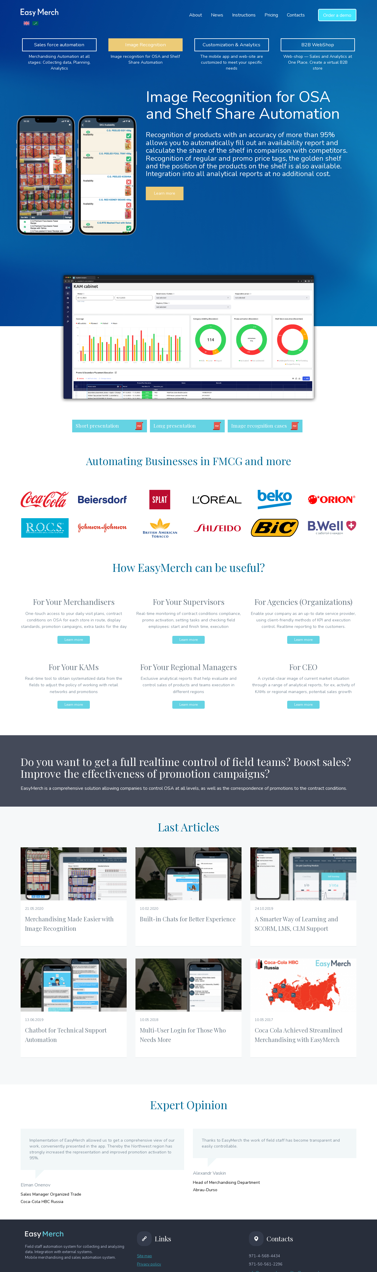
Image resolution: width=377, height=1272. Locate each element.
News (217, 15)
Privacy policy (149, 1264)
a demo (337, 15)
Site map (144, 1256)
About (195, 15)
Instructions (244, 15)
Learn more (164, 193)
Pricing (271, 15)
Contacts (296, 15)
